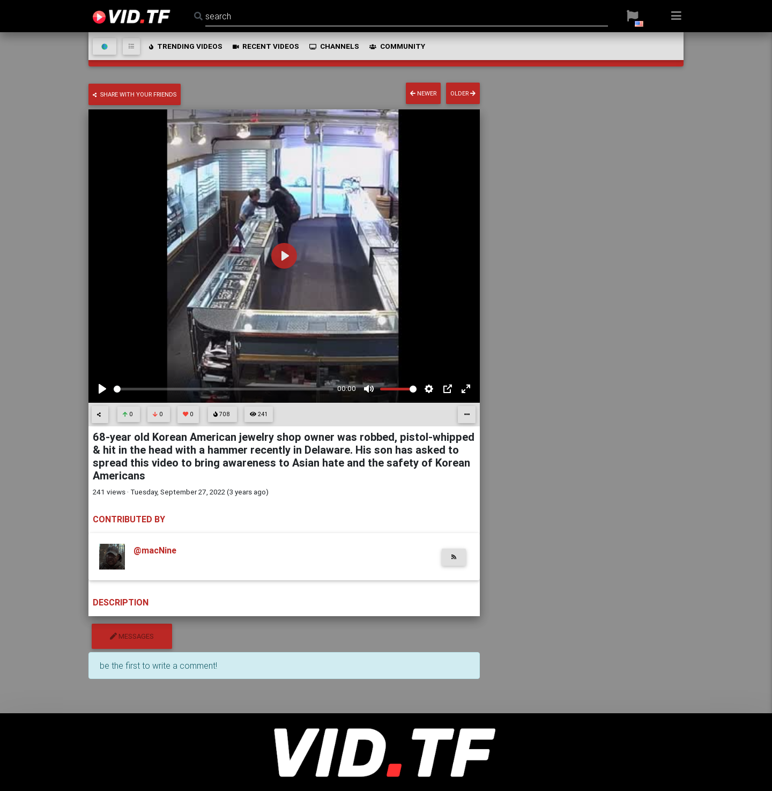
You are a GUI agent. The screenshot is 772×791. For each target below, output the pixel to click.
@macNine (154, 550)
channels (333, 46)
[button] (632, 16)
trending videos (184, 46)
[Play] (102, 388)
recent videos (265, 46)
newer (423, 93)
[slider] (223, 389)
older (463, 93)
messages (132, 636)
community (396, 46)
